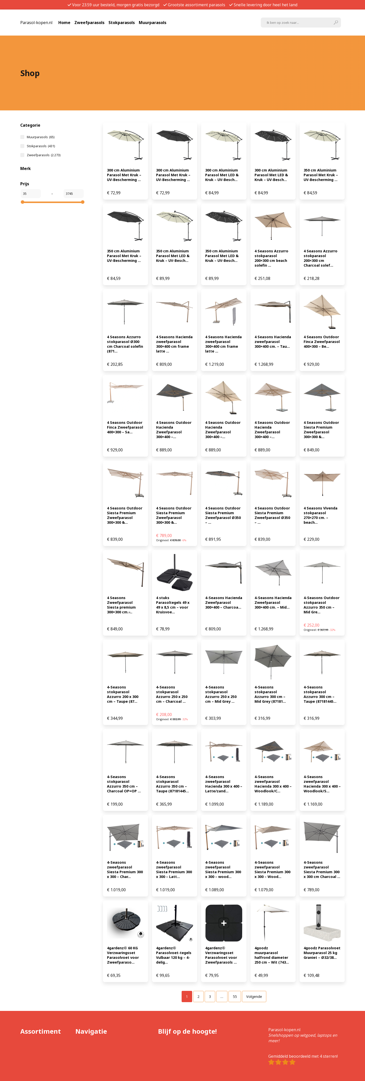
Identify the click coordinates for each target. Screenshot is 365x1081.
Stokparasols (121, 22)
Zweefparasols (89, 22)
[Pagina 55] (234, 996)
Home (64, 22)
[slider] (22, 202)
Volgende (254, 996)
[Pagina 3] (210, 996)
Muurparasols (152, 22)
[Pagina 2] (198, 996)
